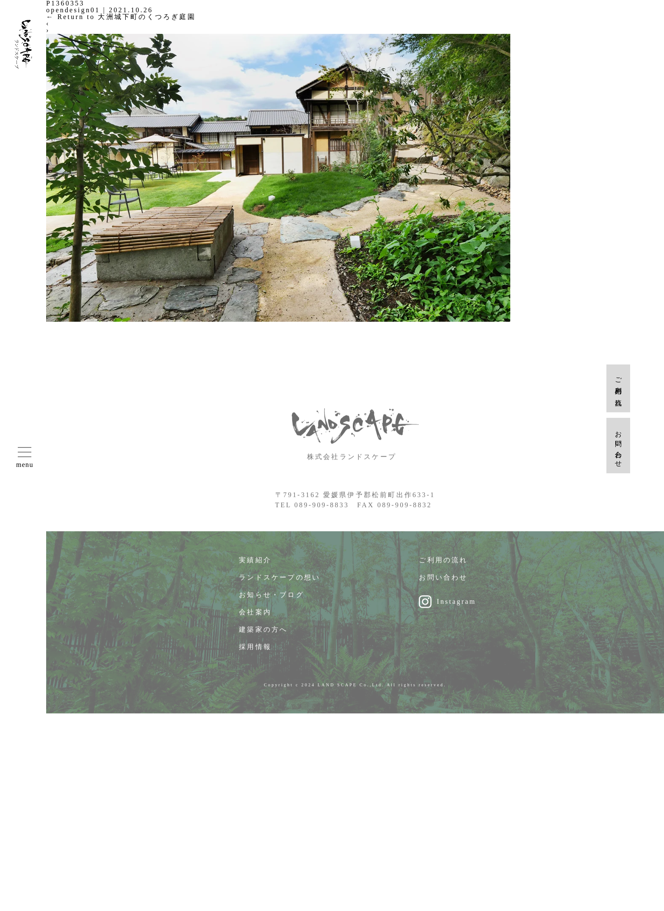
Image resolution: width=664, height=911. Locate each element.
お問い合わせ (443, 581)
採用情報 (255, 651)
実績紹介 (255, 564)
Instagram (456, 606)
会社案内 (255, 616)
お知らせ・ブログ (271, 599)
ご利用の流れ (443, 564)
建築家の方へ (263, 634)
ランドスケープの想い (279, 581)
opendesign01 (73, 10)
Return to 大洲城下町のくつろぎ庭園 (121, 16)
